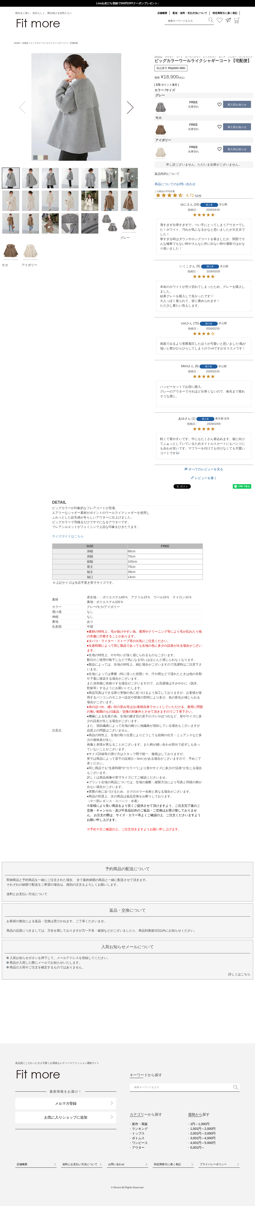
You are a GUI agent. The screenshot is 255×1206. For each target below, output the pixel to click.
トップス (138, 1133)
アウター (138, 1147)
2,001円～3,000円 (202, 1133)
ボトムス (138, 1138)
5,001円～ (197, 1147)
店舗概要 (162, 13)
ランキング (140, 1128)
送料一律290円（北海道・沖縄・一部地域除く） (127, 3)
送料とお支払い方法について (27, 894)
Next (129, 107)
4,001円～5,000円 (202, 1143)
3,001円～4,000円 (202, 1138)
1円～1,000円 (199, 1124)
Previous (23, 107)
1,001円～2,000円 (202, 1128)
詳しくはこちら (239, 974)
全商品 (25, 43)
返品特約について (167, 174)
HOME (17, 43)
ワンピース (140, 1143)
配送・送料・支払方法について (190, 13)
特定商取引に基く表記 (225, 13)
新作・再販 (140, 1124)
